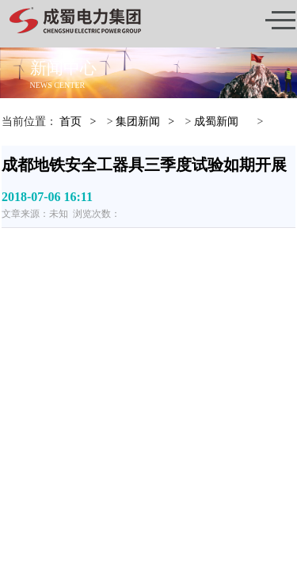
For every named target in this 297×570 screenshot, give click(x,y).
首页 (70, 121)
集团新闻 (138, 121)
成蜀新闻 (216, 121)
